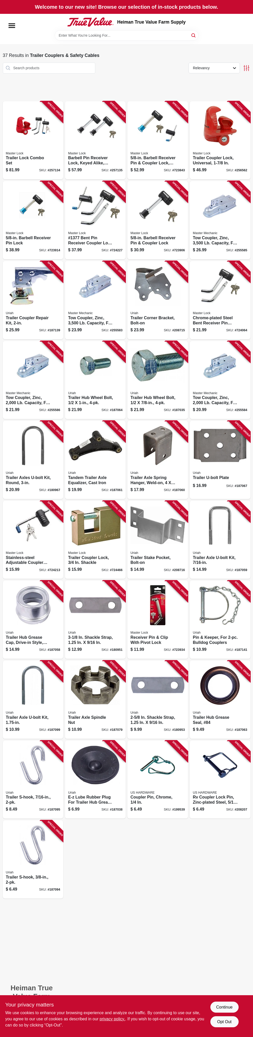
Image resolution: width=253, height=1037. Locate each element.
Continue (224, 1007)
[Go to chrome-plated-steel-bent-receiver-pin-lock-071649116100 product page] (220, 300)
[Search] (194, 35)
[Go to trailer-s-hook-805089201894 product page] (33, 780)
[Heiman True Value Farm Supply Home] (90, 22)
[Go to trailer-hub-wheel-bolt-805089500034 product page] (157, 380)
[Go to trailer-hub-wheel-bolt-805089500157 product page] (95, 380)
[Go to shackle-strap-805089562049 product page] (157, 700)
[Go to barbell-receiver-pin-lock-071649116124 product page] (33, 220)
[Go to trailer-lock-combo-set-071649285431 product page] (33, 140)
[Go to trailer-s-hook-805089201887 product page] (33, 859)
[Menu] (11, 25)
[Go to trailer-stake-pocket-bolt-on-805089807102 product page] (157, 540)
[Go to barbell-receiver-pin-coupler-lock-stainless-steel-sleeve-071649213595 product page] (157, 140)
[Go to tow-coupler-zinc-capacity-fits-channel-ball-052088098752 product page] (220, 220)
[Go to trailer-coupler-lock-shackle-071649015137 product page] (95, 540)
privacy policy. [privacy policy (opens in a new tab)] (112, 1019)
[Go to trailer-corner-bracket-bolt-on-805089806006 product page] (157, 300)
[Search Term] (127, 35)
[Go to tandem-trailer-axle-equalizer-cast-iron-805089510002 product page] (95, 460)
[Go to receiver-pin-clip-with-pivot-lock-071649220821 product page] (157, 620)
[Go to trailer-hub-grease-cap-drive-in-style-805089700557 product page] (33, 620)
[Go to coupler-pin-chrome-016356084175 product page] (157, 780)
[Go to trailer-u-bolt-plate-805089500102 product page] (220, 460)
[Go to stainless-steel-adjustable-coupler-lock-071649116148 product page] (33, 540)
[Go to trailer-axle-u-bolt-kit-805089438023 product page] (220, 540)
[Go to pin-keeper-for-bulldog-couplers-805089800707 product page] (220, 620)
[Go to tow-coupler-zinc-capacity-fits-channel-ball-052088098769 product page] (33, 380)
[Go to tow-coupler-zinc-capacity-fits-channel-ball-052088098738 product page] (95, 300)
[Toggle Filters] (246, 68)
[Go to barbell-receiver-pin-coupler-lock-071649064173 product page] (157, 220)
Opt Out (224, 1022)
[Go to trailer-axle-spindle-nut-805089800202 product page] (95, 700)
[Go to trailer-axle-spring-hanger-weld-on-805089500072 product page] (157, 460)
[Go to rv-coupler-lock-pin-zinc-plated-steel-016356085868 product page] (220, 780)
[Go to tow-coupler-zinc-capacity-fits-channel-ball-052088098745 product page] (220, 380)
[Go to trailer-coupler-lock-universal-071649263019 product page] (220, 140)
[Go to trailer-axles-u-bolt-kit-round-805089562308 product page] (33, 460)
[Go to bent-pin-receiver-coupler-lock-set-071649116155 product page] (95, 220)
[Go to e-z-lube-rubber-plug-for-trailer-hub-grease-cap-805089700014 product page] (95, 780)
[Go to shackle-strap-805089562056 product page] (95, 620)
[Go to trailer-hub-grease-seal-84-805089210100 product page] (220, 700)
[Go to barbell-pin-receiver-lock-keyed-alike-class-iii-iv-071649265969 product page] (95, 140)
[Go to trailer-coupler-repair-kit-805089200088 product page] (33, 300)
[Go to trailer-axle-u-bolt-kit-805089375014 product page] (33, 700)
